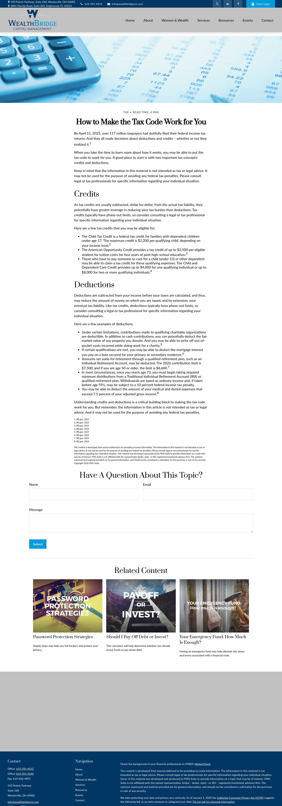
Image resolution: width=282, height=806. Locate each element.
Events (79, 795)
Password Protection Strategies (63, 637)
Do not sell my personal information (214, 801)
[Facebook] (238, 4)
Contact (80, 800)
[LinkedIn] (227, 4)
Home (78, 769)
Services (80, 784)
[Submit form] (37, 544)
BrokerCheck (202, 764)
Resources (81, 789)
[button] (130, 20)
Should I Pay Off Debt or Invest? (137, 637)
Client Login (260, 4)
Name (33, 484)
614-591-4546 (25, 773)
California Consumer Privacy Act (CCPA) (240, 797)
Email (147, 484)
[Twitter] (217, 4)
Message (35, 509)
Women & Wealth (85, 779)
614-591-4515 (91, 4)
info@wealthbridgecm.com (125, 4)
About (79, 774)
